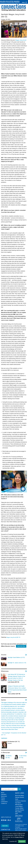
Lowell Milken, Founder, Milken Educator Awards (19, 808)
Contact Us (4, 803)
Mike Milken (18, 812)
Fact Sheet (18, 802)
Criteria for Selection (20, 801)
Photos (3, 798)
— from (3, 733)
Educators (3, 794)
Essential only (13, 841)
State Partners (19, 815)
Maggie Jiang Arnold (20, 40)
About (2, 792)
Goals (16, 799)
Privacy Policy (18, 837)
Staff (16, 813)
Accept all (21, 841)
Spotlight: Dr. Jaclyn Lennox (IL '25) (17, 662)
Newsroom (4, 796)
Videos (3, 800)
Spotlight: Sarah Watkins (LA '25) (16, 657)
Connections (4, 801)
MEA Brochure (19, 804)
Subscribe (5, 825)
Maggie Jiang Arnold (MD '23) (13, 637)
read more (4, 738)
